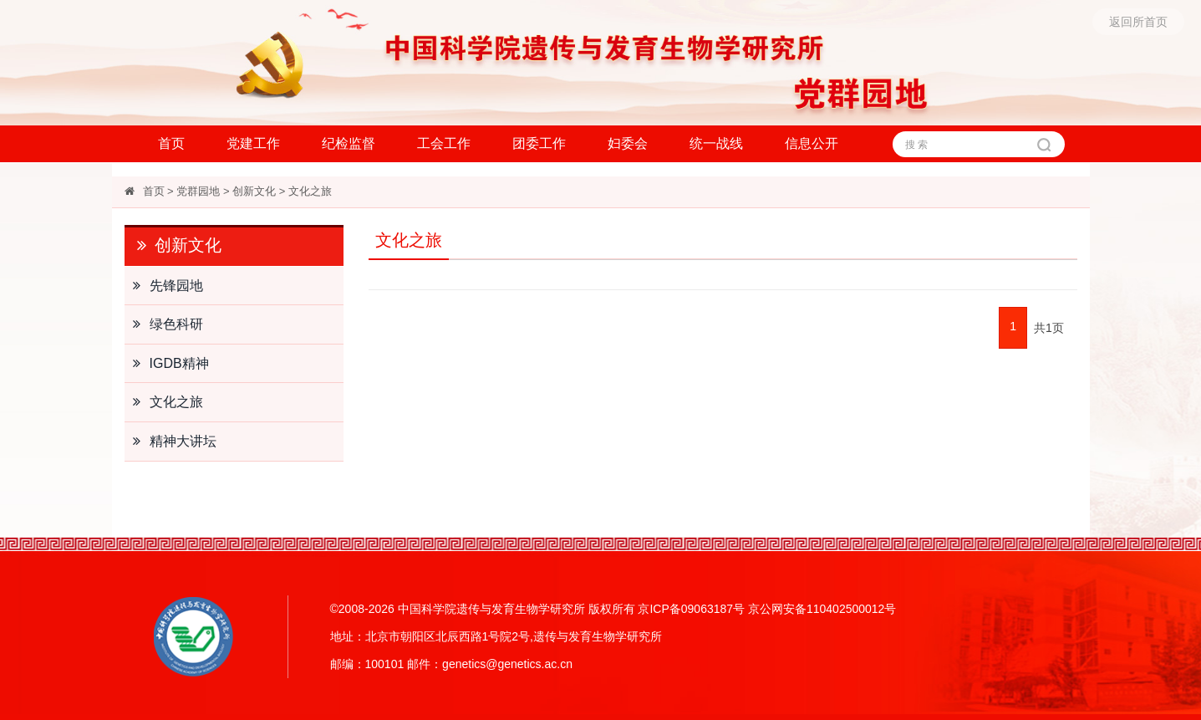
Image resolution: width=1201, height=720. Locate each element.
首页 (171, 143)
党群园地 (198, 191)
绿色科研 (164, 324)
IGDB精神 (167, 364)
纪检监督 (348, 143)
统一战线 (716, 143)
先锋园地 (164, 286)
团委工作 (539, 143)
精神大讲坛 (170, 441)
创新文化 (254, 191)
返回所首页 (1138, 21)
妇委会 (628, 143)
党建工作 (253, 143)
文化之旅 (310, 191)
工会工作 (444, 143)
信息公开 (811, 143)
